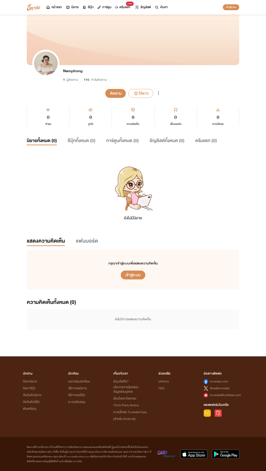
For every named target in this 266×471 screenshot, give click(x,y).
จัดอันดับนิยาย (32, 395)
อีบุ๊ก (88, 7)
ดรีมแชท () (206, 141)
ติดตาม (116, 93)
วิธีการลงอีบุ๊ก (76, 395)
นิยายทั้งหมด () (42, 141)
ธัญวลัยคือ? (121, 381)
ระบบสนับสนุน (76, 402)
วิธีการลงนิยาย (77, 388)
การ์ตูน (104, 7)
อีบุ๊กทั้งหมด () (81, 141)
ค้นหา (161, 7)
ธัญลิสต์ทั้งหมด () (167, 141)
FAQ (161, 388)
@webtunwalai (219, 388)
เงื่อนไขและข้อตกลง (124, 398)
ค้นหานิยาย (30, 381)
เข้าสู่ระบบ (231, 7)
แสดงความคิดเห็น (46, 241)
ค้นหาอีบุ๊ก (29, 388)
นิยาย (72, 7)
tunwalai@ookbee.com (225, 395)
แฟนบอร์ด (87, 241)
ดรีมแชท (123, 6)
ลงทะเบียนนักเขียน (79, 381)
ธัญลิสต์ (143, 7)
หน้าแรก (54, 7)
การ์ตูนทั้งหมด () (122, 141)
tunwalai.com (219, 381)
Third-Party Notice (126, 405)
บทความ (163, 381)
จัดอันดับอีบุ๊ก (31, 402)
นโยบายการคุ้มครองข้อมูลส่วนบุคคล (125, 389)
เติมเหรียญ (29, 409)
